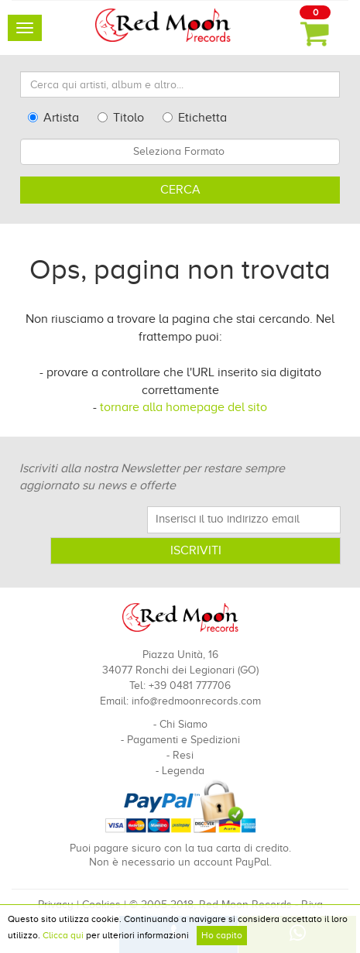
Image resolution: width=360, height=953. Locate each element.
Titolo (121, 118)
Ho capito (221, 935)
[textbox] (180, 151)
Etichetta (195, 118)
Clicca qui (63, 935)
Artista (53, 118)
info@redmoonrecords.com (196, 701)
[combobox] (180, 152)
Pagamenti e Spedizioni (183, 740)
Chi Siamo (183, 724)
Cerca (180, 190)
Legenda (183, 770)
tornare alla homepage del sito (183, 407)
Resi (183, 755)
